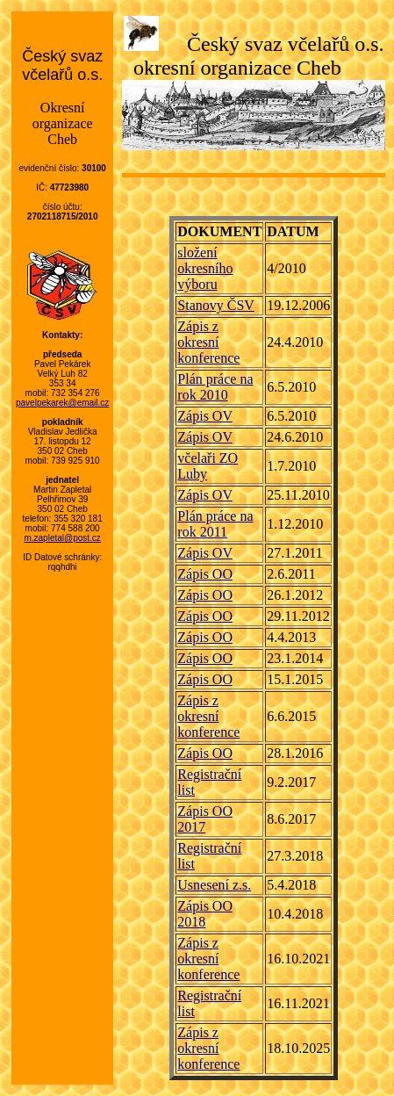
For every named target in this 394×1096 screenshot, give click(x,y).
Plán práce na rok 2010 (215, 386)
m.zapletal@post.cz (62, 538)
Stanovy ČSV (215, 305)
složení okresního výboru (205, 268)
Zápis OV (205, 415)
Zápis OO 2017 (205, 819)
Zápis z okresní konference (208, 342)
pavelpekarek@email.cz (62, 402)
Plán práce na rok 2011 (215, 523)
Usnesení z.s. (214, 884)
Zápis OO (205, 573)
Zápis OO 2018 (205, 913)
